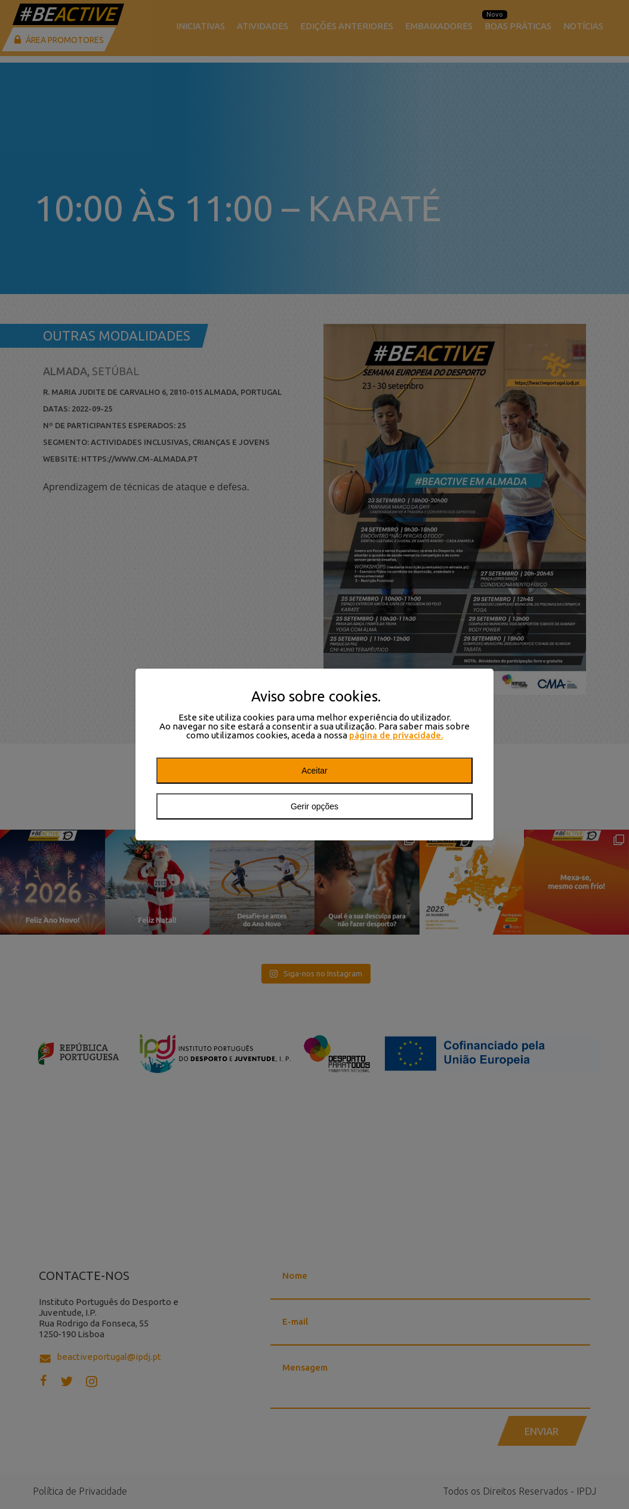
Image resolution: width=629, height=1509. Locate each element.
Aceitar (314, 770)
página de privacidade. (396, 735)
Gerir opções (314, 806)
